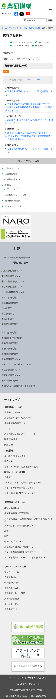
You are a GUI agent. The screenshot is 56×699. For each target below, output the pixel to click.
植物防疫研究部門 (9, 348)
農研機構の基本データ (14, 423)
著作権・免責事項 (35, 677)
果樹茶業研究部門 (9, 324)
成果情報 (8, 477)
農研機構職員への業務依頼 (16, 513)
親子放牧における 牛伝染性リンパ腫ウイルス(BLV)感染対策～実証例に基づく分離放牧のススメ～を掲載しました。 (28, 136)
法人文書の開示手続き (26, 683)
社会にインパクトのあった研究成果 (21, 466)
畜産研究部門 (7, 313)
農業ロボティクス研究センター (16, 364)
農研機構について (13, 407)
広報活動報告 (34, 28)
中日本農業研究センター (12, 281)
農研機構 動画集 (12, 598)
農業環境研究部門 (9, 343)
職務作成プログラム (13, 541)
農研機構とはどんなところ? (17, 418)
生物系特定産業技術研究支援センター (19, 386)
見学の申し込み (11, 588)
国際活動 (8, 444)
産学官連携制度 (11, 508)
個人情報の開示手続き (16, 696)
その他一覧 (38, 46)
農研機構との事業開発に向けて (19, 525)
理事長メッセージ (12, 412)
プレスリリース (11, 572)
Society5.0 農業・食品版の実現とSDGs (22, 482)
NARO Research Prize (14, 472)
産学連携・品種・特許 (15, 502)
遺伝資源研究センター (11, 370)
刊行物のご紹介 (11, 582)
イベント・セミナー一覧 (23, 42)
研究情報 (9, 450)
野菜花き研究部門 (9, 332)
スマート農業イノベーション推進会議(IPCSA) (25, 557)
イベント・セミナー (13, 604)
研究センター (21, 262)
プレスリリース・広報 (18, 28)
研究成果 (8, 461)
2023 (37, 79)
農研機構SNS (10, 609)
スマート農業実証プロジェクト (19, 488)
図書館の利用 (10, 439)
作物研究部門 (7, 308)
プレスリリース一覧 (21, 46)
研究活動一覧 (43, 42)
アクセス (8, 428)
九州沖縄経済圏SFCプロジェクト (20, 493)
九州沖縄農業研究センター (14, 292)
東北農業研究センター (11, 276)
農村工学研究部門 (9, 297)
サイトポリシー (16, 677)
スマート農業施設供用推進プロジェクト (23, 552)
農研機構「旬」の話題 (14, 593)
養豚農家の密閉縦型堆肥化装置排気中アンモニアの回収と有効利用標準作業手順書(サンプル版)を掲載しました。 (29, 107)
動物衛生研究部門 (9, 354)
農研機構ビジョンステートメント (20, 434)
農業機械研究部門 (9, 303)
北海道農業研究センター (12, 271)
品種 (6, 531)
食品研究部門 (7, 319)
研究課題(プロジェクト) (15, 456)
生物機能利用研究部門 (11, 338)
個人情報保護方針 (39, 696)
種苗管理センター (9, 380)
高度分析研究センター (11, 375)
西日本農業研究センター (12, 287)
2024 (28, 79)
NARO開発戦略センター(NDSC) (16, 257)
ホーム (4, 28)
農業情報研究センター (11, 359)
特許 (6, 536)
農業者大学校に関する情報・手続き (26, 690)
